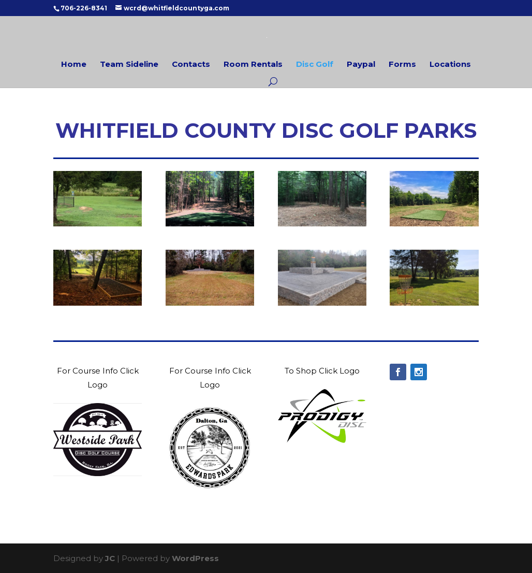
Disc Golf (314, 65)
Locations (450, 65)
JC (110, 558)
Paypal (361, 65)
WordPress (195, 558)
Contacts (191, 65)
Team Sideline (129, 65)
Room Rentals (253, 65)
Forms (402, 65)
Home (73, 65)
